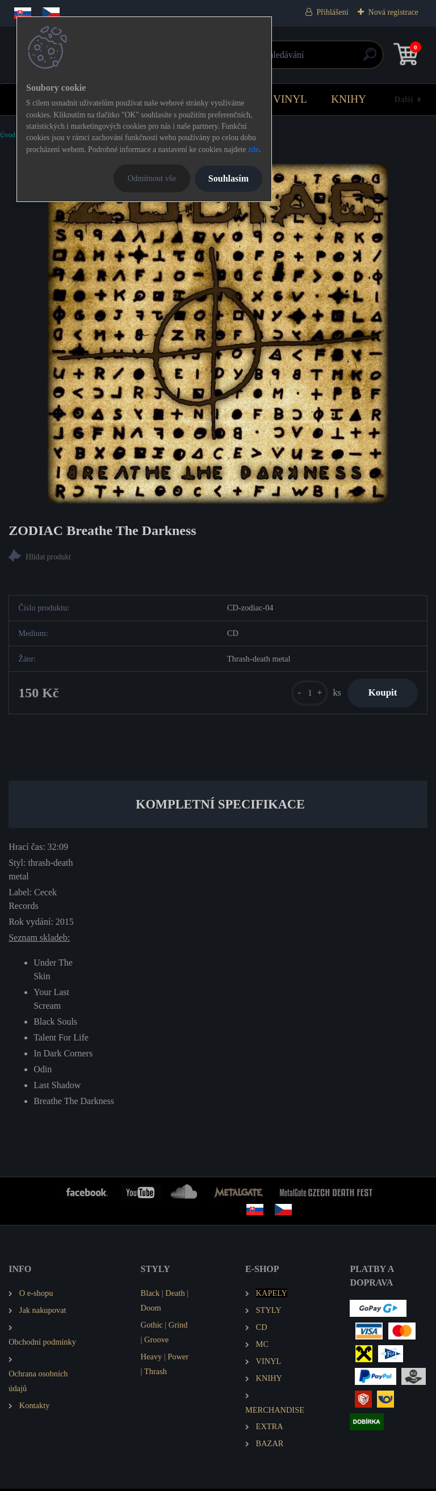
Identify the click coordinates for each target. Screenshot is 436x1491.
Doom (151, 1310)
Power (177, 1358)
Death (175, 1295)
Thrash (155, 1373)
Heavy (151, 1358)
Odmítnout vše (152, 178)
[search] (353, 59)
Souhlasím (228, 178)
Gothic (152, 1327)
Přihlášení (333, 12)
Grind (178, 1327)
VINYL (290, 99)
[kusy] (304, 694)
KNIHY (348, 99)
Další (404, 99)
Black (150, 1295)
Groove (156, 1341)
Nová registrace (393, 12)
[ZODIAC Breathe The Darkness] (218, 333)
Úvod (7, 135)
